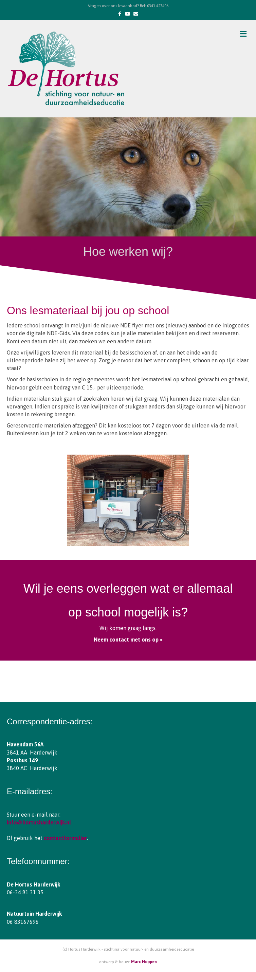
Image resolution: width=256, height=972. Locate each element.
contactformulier (65, 838)
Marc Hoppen (144, 961)
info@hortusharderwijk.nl (39, 822)
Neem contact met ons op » (128, 639)
